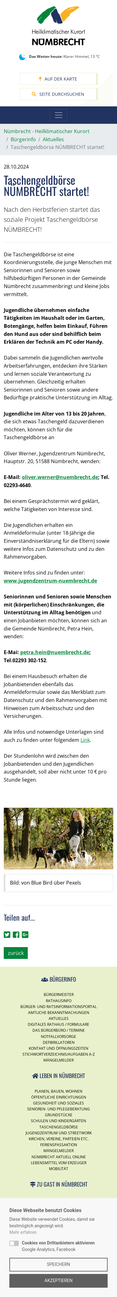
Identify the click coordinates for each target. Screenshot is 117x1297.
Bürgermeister (59, 994)
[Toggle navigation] (58, 115)
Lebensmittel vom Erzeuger (58, 1162)
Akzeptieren (59, 1280)
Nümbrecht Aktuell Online (59, 1157)
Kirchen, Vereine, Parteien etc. (59, 1138)
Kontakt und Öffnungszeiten (58, 1048)
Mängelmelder (58, 1060)
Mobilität (58, 1168)
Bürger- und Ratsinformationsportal (58, 1006)
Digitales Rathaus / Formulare (58, 1024)
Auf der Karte (58, 79)
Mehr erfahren (23, 1232)
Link (85, 740)
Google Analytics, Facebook (58, 1246)
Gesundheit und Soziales (58, 1103)
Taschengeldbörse (58, 1127)
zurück (16, 953)
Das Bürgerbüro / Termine (58, 1030)
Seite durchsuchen (58, 94)
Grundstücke (58, 1115)
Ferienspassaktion (58, 1144)
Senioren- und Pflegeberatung (58, 1109)
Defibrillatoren (59, 1042)
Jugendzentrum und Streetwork (59, 1133)
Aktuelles (59, 1018)
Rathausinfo (58, 1000)
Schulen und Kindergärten (58, 1120)
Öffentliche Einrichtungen (58, 1097)
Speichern (58, 1264)
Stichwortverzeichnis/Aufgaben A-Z (58, 1054)
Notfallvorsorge (58, 1036)
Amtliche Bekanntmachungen (58, 1012)
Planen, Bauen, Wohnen (58, 1091)
